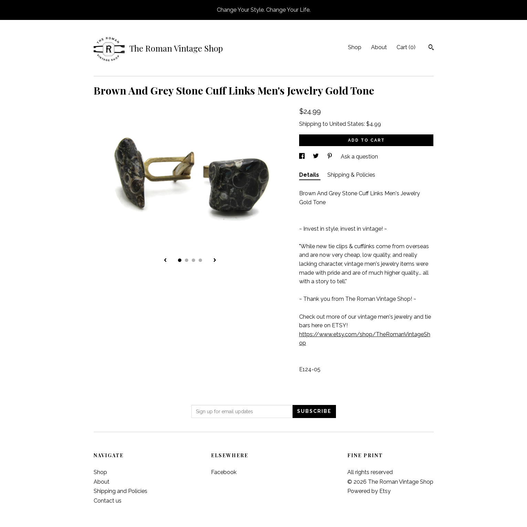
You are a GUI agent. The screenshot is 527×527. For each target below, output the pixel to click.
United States (346, 124)
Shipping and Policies (120, 491)
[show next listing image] (215, 260)
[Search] (431, 48)
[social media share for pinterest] (330, 156)
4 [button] (200, 260)
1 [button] (179, 260)
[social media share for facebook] (302, 156)
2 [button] (186, 260)
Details (309, 175)
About (379, 47)
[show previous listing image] (165, 260)
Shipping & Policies (351, 175)
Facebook (223, 472)
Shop (354, 47)
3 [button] (193, 260)
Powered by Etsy (369, 491)
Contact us (108, 500)
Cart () (406, 47)
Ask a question (359, 156)
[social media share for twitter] (316, 156)
